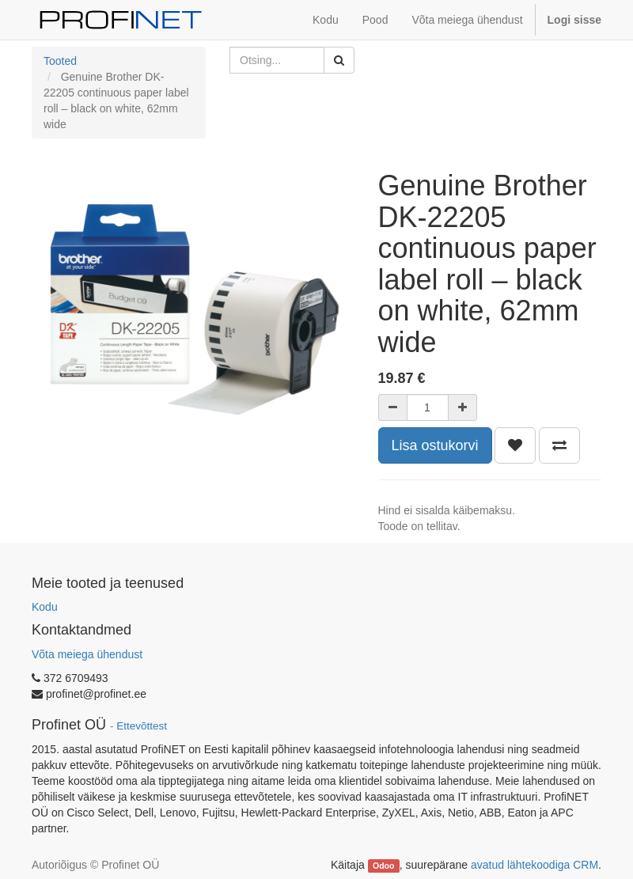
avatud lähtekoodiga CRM (534, 864)
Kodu (45, 607)
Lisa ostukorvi (435, 445)
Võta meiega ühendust (87, 654)
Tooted (60, 61)
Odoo (383, 865)
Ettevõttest (141, 726)
